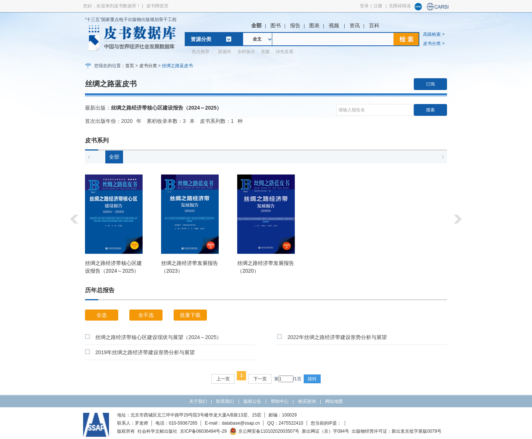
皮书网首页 (157, 5)
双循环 (224, 51)
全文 (257, 39)
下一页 (260, 378)
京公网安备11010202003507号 (264, 431)
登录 (364, 5)
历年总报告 (100, 290)
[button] (89, 157)
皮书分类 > (433, 43)
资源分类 (201, 39)
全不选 (146, 315)
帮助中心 (280, 401)
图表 (314, 25)
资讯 (354, 25)
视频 (335, 25)
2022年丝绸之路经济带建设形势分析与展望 (337, 337)
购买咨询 (307, 401)
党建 (265, 51)
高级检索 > (433, 34)
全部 (256, 25)
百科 (374, 25)
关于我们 (198, 401)
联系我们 (225, 401)
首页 (129, 65)
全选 (101, 315)
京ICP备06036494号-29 (203, 431)
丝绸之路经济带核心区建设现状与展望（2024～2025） (158, 337)
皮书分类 (148, 65)
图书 (275, 25)
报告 (295, 25)
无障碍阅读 (400, 5)
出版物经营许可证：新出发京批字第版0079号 (396, 431)
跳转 (312, 378)
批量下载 (190, 315)
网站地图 (334, 401)
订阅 (430, 84)
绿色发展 (284, 51)
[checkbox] (87, 336)
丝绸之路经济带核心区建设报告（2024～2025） (166, 108)
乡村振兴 (246, 51)
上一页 (223, 378)
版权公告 (252, 401)
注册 (378, 5)
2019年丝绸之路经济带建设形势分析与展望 (145, 352)
